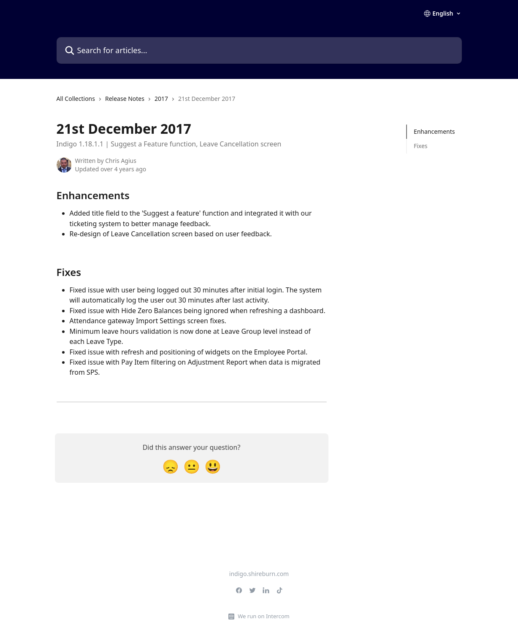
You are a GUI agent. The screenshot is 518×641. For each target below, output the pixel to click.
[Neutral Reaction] (191, 466)
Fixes (421, 146)
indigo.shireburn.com (259, 574)
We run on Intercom (263, 616)
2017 (161, 99)
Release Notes (124, 99)
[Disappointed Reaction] (170, 466)
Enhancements (434, 131)
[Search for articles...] (259, 50)
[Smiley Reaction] (212, 466)
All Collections (76, 99)
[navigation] (146, 102)
